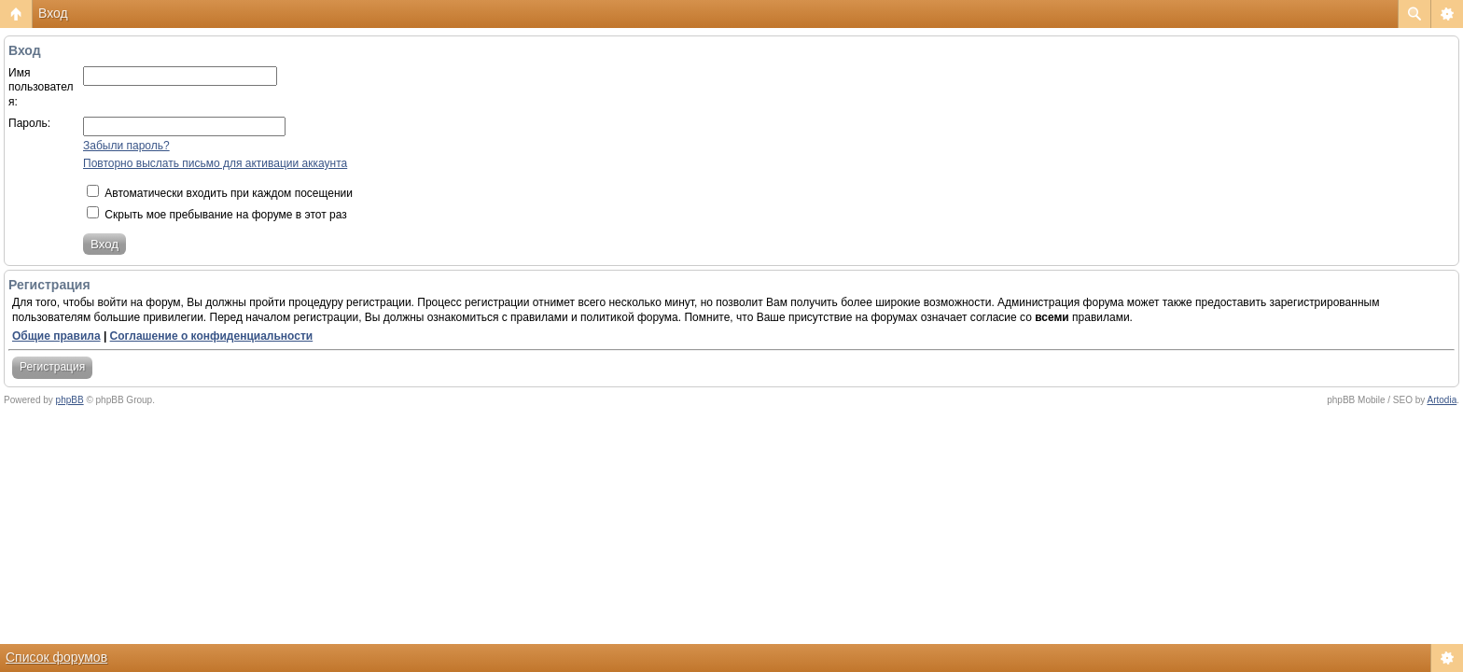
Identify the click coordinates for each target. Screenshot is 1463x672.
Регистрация (52, 366)
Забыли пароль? (126, 145)
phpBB (70, 400)
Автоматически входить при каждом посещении (220, 193)
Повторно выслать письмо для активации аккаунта (215, 163)
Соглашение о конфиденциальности (212, 336)
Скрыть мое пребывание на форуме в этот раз (217, 214)
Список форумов (56, 657)
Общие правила (56, 336)
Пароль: (29, 123)
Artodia (1442, 400)
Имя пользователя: (41, 87)
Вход (53, 13)
